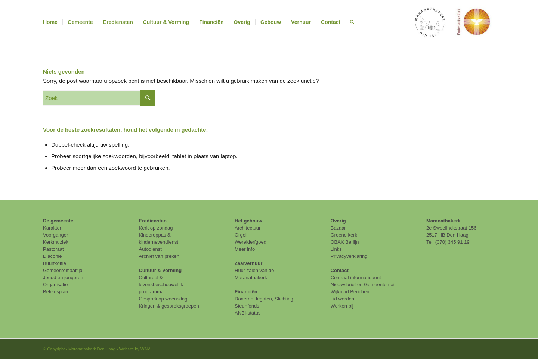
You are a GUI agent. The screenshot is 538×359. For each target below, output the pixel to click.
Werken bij (342, 306)
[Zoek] (352, 22)
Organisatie (55, 284)
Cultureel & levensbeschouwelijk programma (161, 284)
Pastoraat (53, 249)
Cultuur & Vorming (160, 270)
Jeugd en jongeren (63, 277)
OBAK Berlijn (345, 242)
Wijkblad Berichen (350, 291)
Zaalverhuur (248, 263)
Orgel (241, 235)
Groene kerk (344, 235)
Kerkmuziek (55, 242)
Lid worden (343, 299)
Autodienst (150, 249)
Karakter (52, 228)
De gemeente (58, 221)
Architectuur (247, 228)
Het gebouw (248, 221)
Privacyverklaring (349, 256)
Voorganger (55, 235)
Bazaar (338, 228)
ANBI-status (247, 313)
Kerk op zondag (156, 228)
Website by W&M (135, 349)
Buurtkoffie (54, 263)
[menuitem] (50, 22)
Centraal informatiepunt (356, 277)
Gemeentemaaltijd (63, 270)
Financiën (246, 291)
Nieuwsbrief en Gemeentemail (363, 284)
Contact (340, 270)
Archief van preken (159, 256)
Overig (338, 221)
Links (336, 249)
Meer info (245, 249)
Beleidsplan (55, 291)
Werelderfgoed (250, 242)
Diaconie (52, 256)
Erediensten (153, 221)
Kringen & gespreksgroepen (169, 306)
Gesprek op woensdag (163, 299)
